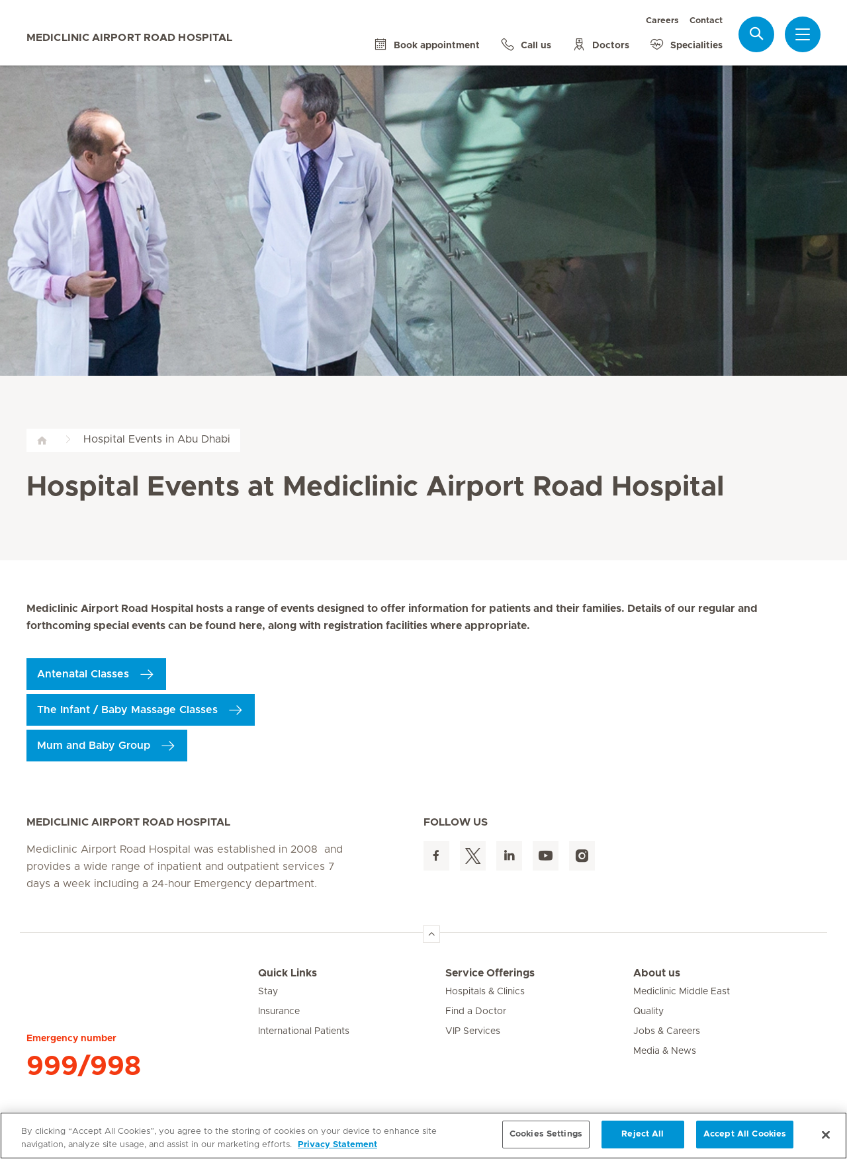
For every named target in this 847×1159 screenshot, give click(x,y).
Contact (706, 21)
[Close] (825, 1134)
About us (656, 973)
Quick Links (287, 973)
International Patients (303, 1031)
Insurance (279, 1011)
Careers (662, 21)
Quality (648, 1011)
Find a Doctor (475, 1011)
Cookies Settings (546, 1134)
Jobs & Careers (666, 1031)
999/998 (83, 1066)
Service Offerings (490, 973)
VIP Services (472, 1031)
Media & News (664, 1051)
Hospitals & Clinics (485, 991)
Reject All (642, 1134)
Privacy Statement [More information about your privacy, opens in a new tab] (337, 1144)
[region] (423, 1135)
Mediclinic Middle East (681, 991)
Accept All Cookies (744, 1134)
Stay (268, 991)
